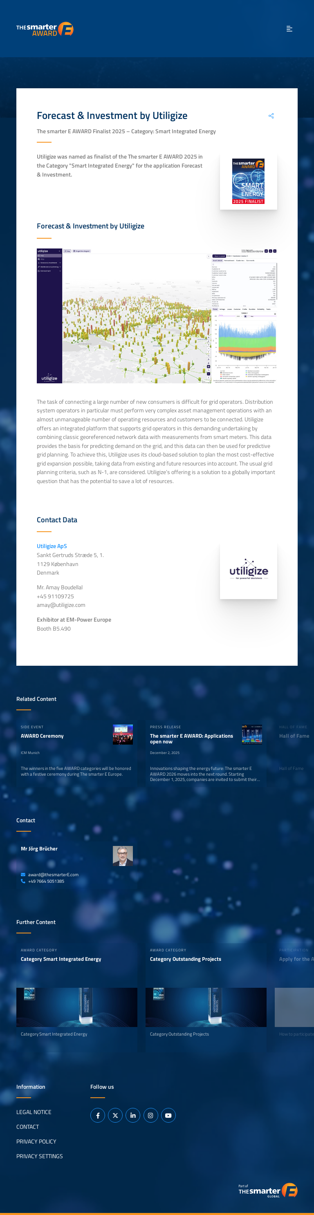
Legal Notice (34, 1111)
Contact (27, 1126)
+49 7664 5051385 (42, 881)
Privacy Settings (39, 1155)
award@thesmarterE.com (49, 874)
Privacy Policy (36, 1141)
